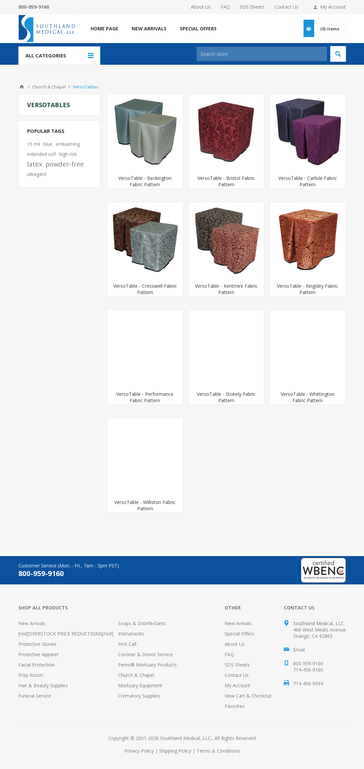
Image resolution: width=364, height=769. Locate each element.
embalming (68, 144)
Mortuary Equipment (140, 685)
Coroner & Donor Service (145, 654)
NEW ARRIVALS (149, 28)
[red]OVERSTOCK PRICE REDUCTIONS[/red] (65, 633)
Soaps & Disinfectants (142, 623)
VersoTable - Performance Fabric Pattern (144, 397)
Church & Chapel (136, 675)
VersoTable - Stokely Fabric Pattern (226, 397)
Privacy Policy (139, 751)
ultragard (36, 174)
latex (34, 164)
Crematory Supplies (139, 696)
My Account (333, 7)
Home (21, 86)
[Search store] (262, 54)
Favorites (235, 706)
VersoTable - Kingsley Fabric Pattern (307, 289)
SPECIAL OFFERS (198, 28)
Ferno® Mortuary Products (147, 665)
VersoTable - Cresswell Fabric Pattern (145, 289)
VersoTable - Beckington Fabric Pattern (144, 181)
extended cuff (41, 154)
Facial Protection (36, 665)
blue (47, 144)
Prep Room (30, 675)
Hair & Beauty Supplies (43, 685)
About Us (201, 7)
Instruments (131, 633)
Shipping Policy (175, 751)
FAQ (225, 7)
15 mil (33, 144)
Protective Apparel (38, 654)
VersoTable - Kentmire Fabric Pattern (226, 289)
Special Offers (239, 633)
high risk (68, 154)
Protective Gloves (37, 644)
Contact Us (286, 7)
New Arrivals (31, 623)
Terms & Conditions (218, 751)
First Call (127, 644)
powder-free (64, 164)
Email (299, 650)
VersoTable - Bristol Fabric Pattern (226, 181)
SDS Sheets (252, 7)
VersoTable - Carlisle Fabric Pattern (307, 181)
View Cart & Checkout (248, 696)
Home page (104, 28)
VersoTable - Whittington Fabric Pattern (308, 397)
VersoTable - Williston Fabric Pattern (144, 505)
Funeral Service (34, 696)
